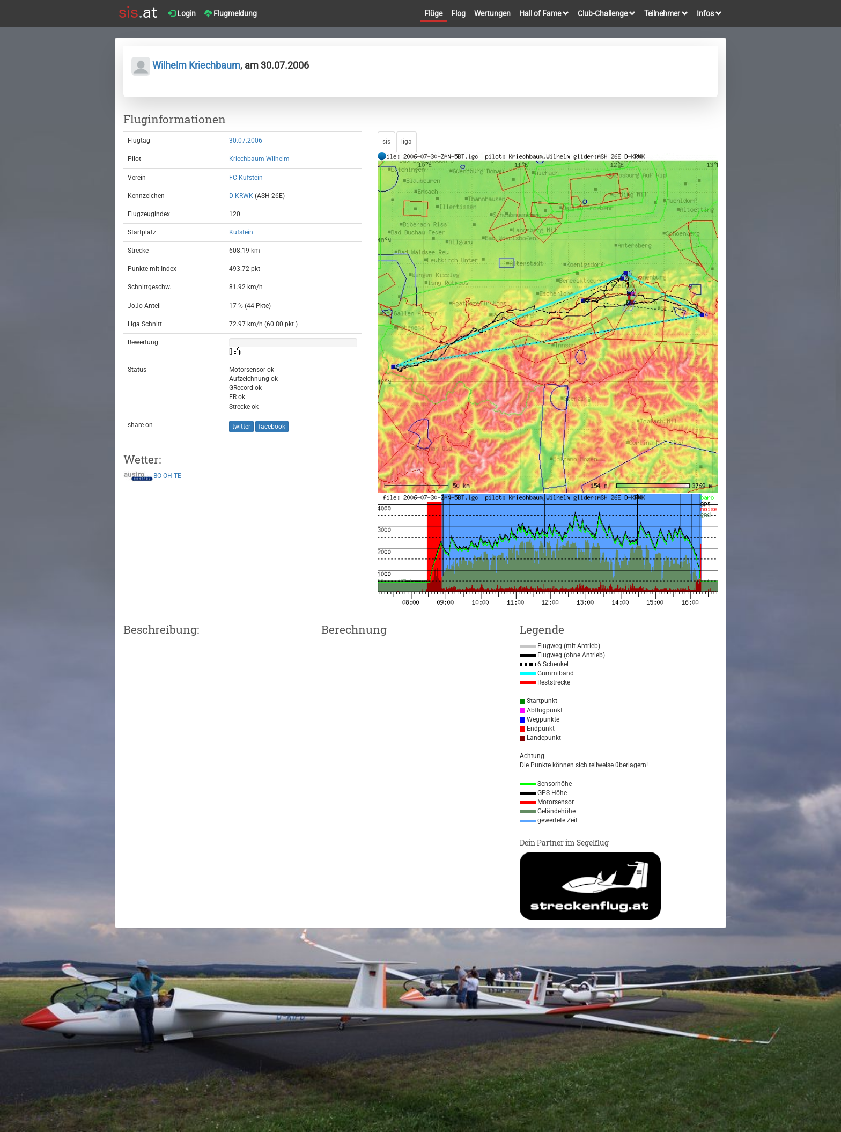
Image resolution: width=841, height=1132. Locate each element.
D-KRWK (241, 196)
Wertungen (492, 13)
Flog (458, 13)
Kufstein (241, 232)
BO (157, 476)
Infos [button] (709, 13)
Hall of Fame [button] (544, 13)
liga (406, 141)
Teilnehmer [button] (666, 13)
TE (177, 476)
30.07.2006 (245, 140)
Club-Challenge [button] (607, 13)
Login (182, 13)
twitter (241, 426)
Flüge (433, 13)
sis (386, 141)
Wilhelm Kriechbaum (185, 65)
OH (167, 476)
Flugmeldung (230, 13)
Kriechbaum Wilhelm (259, 159)
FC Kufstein (246, 177)
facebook (272, 426)
